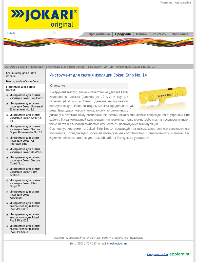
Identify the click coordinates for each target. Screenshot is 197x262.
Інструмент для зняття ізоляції (65, 66)
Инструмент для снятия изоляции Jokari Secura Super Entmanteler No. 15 (26, 129)
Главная (166, 2)
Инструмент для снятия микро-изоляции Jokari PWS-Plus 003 (25, 228)
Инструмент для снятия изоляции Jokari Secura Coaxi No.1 (25, 160)
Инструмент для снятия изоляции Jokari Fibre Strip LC (25, 183)
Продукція (123, 34)
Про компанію (99, 34)
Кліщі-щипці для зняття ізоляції (21, 74)
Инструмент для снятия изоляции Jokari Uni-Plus (26, 150)
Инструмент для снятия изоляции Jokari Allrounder (25, 194)
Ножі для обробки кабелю (22, 81)
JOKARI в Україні (16, 66)
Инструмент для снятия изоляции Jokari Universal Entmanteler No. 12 (26, 106)
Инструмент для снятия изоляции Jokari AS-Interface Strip (25, 140)
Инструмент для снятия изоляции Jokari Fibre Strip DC (25, 171)
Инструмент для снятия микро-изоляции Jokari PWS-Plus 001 (25, 206)
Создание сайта (157, 254)
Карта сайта (182, 2)
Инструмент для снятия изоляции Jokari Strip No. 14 (121, 66)
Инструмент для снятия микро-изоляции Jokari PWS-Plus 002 (25, 217)
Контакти (160, 34)
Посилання (180, 34)
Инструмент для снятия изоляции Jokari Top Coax (26, 96)
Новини (141, 34)
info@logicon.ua (117, 243)
